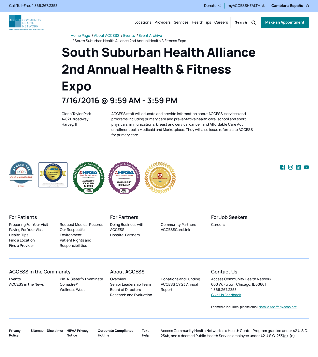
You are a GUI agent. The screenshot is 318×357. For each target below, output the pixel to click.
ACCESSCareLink (175, 229)
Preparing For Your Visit (28, 224)
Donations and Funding (180, 279)
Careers (221, 22)
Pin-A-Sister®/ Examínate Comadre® (81, 282)
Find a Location (22, 240)
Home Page (80, 35)
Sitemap (37, 330)
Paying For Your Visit (26, 229)
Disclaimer (55, 330)
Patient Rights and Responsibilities (75, 243)
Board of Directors (125, 289)
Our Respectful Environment (73, 232)
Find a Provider (21, 245)
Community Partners (178, 224)
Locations (142, 22)
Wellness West (72, 289)
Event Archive (150, 35)
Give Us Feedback (226, 295)
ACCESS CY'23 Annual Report (179, 287)
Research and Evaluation (131, 295)
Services (181, 22)
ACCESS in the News (26, 284)
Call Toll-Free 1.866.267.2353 (33, 5)
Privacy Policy (15, 332)
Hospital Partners (125, 235)
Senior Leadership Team (130, 284)
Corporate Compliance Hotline (115, 332)
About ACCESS (106, 35)
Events (129, 35)
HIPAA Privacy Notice (77, 332)
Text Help (145, 332)
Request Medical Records (81, 224)
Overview (118, 279)
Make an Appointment (284, 22)
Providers (163, 22)
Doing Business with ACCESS (127, 227)
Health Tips (201, 22)
